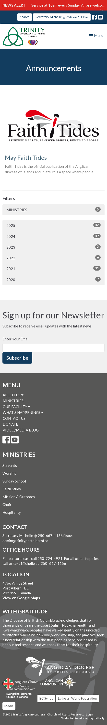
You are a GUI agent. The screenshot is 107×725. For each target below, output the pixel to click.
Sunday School (14, 481)
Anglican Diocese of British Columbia (62, 667)
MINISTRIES (53, 209)
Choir (7, 504)
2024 (53, 236)
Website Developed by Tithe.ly (83, 718)
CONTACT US (14, 418)
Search (24, 17)
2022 (53, 257)
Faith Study (11, 489)
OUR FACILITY (16, 406)
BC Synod (46, 698)
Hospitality (11, 512)
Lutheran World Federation (77, 698)
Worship (9, 473)
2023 (53, 246)
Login (89, 714)
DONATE (10, 424)
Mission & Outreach (18, 496)
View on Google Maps (21, 598)
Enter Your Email (15, 339)
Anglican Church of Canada (20, 683)
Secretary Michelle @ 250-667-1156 (62, 17)
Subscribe (17, 358)
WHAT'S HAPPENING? (23, 412)
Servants (9, 465)
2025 (53, 225)
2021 (53, 268)
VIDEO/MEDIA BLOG (21, 430)
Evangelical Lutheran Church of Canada (19, 693)
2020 (53, 279)
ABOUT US (13, 395)
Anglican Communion (58, 682)
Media (8, 706)
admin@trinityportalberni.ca (25, 540)
